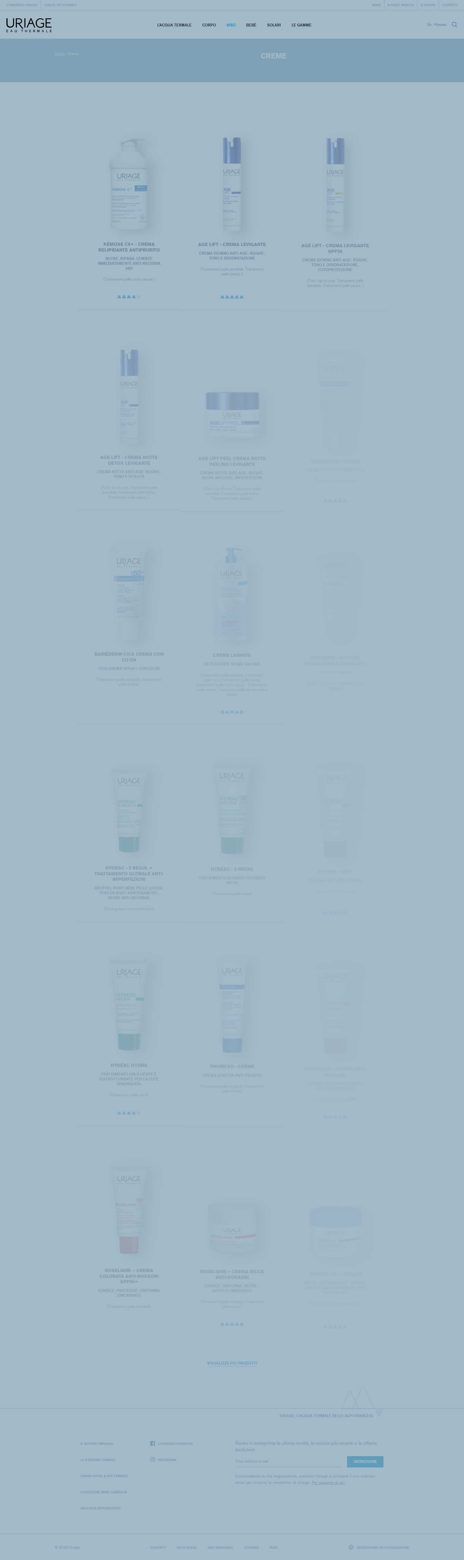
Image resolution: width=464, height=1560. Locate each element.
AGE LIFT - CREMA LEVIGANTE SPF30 (335, 250)
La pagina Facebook (171, 1444)
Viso (231, 25)
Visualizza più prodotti (232, 1363)
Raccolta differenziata (101, 1508)
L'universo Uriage (21, 5)
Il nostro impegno (97, 1444)
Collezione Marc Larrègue (104, 1492)
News (376, 5)
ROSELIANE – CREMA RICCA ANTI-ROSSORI (232, 1277)
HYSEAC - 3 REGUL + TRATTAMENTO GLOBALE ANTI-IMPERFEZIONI (128, 876)
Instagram (163, 1460)
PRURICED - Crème (232, 1069)
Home (60, 54)
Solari (274, 25)
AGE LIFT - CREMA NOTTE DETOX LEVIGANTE (129, 463)
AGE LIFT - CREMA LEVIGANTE (232, 246)
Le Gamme (302, 25)
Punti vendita (402, 5)
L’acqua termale (174, 25)
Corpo (209, 25)
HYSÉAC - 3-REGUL (231, 872)
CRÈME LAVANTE (232, 658)
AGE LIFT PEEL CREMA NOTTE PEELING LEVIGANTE (232, 464)
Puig (273, 1547)
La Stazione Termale (98, 1460)
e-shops (428, 5)
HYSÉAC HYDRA (129, 1068)
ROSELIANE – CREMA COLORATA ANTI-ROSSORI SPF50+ (128, 1278)
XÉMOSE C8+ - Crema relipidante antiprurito (129, 248)
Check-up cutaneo (60, 5)
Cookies (251, 1547)
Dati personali (220, 1547)
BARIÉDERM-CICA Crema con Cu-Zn (128, 659)
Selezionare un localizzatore (379, 1547)
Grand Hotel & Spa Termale (104, 1476)
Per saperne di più (328, 1482)
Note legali (187, 1547)
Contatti (450, 5)
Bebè (251, 25)
